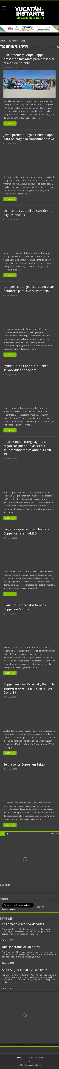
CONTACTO (19, 1057)
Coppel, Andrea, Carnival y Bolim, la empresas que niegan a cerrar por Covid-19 (29, 688)
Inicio (2, 41)
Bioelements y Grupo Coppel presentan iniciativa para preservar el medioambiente (28, 59)
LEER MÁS (10, 123)
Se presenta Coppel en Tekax (24, 764)
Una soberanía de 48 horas (21, 947)
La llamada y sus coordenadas (23, 924)
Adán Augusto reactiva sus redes (25, 970)
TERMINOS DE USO (36, 1057)
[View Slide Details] (24, 860)
